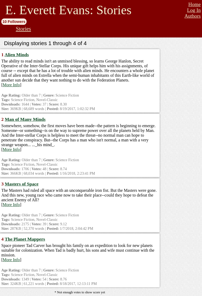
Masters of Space (21, 184)
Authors (192, 16)
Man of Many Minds (25, 119)
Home (194, 4)
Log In (194, 10)
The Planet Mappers (25, 239)
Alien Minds (16, 54)
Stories (23, 29)
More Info (11, 85)
